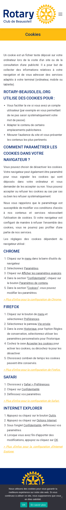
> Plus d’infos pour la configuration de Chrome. (33, 299)
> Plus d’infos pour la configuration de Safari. (31, 401)
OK (23, 505)
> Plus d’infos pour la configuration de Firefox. (32, 369)
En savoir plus (38, 505)
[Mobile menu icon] (60, 14)
